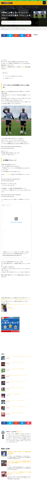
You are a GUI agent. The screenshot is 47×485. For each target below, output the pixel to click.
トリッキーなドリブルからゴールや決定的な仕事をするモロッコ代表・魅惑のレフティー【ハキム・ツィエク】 (19, 464)
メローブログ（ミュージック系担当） (9, 9)
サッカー (9, 23)
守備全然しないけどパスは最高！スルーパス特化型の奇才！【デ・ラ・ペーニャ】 (16, 383)
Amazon (12, 310)
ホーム (2, 6)
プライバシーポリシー (23, 9)
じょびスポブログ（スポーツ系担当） (34, 6)
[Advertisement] (16, 51)
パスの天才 (8, 24)
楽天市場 (9, 310)
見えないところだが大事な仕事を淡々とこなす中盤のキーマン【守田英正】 (15, 389)
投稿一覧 (18, 433)
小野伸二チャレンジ (23, 24)
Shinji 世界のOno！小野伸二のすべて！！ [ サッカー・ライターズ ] (19, 306)
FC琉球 (5, 68)
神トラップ (7, 25)
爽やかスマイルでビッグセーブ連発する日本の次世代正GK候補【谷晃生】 (15, 370)
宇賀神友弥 (14, 24)
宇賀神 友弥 (11, 259)
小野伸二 (18, 24)
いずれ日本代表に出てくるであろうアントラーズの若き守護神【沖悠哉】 (15, 402)
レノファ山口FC (7, 176)
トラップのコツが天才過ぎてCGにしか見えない (13, 78)
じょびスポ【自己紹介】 (10, 6)
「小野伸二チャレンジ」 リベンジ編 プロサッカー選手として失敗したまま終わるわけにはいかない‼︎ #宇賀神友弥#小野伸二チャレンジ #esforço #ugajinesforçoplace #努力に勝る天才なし (15, 255)
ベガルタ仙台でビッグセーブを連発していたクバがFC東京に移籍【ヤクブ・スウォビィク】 (17, 408)
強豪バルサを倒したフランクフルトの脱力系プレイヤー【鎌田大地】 (14, 364)
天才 (11, 24)
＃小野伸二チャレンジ (8, 80)
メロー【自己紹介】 (21, 6)
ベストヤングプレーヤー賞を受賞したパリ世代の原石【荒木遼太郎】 (14, 414)
